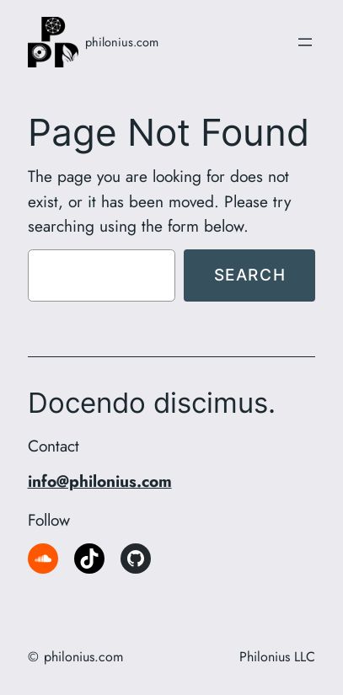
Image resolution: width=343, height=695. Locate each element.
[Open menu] (305, 42)
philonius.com (121, 42)
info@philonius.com (100, 481)
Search (250, 275)
